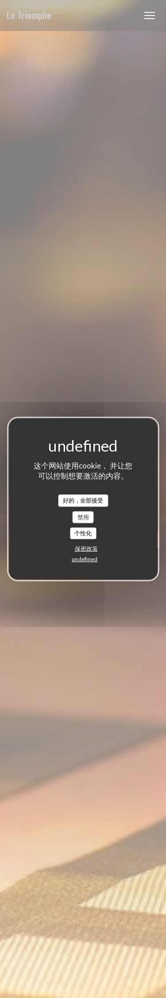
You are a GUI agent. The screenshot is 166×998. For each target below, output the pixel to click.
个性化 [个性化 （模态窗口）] (83, 533)
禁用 (83, 516)
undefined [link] (84, 558)
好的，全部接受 (83, 500)
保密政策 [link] (86, 548)
